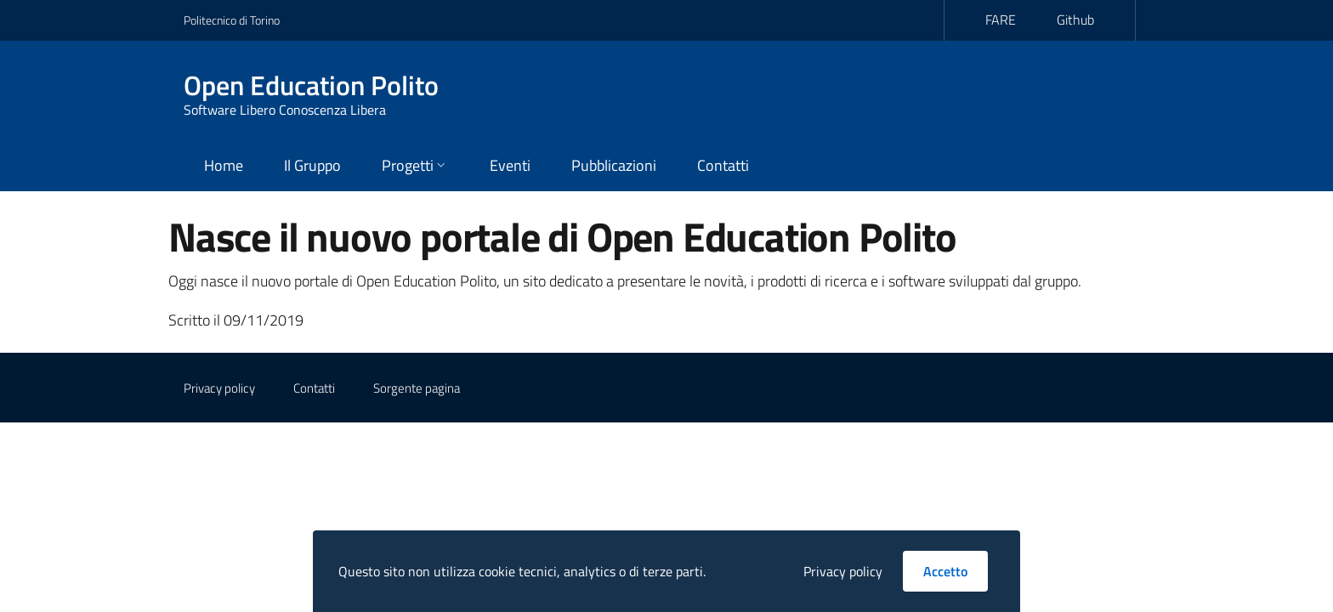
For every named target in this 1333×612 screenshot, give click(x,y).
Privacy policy (219, 388)
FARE (1000, 19)
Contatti (314, 388)
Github (1075, 19)
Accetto (945, 571)
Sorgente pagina (416, 388)
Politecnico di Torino (232, 20)
